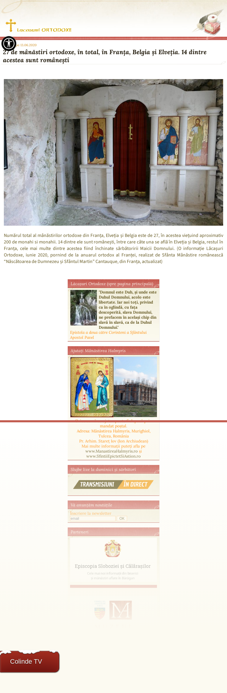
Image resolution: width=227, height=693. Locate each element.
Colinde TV (26, 661)
